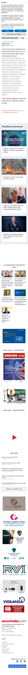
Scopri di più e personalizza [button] (14, 34)
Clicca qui (5, 98)
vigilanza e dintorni (8, 42)
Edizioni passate (19, 350)
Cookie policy (5, 651)
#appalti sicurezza (11, 112)
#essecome (6, 110)
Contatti (4, 647)
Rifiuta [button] (7, 30)
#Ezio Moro (14, 110)
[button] (26, 2)
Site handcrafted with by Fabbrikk (11, 635)
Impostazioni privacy (7, 652)
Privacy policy (5, 649)
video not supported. (14, 253)
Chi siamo (4, 642)
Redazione (5, 645)
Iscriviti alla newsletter (14, 489)
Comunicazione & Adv (8, 644)
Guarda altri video (18, 410)
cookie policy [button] (4, 12)
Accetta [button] (20, 30)
